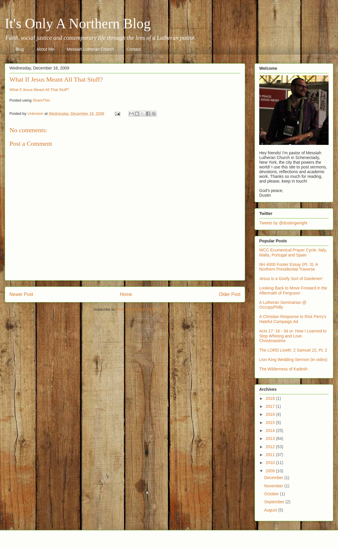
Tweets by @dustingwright (283, 223)
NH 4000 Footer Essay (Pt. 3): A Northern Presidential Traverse (288, 267)
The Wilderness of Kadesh (283, 369)
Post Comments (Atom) (136, 309)
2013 (271, 438)
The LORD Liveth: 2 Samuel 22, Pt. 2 (293, 350)
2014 (271, 430)
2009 (271, 470)
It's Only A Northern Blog (78, 23)
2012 (271, 446)
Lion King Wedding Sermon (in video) (293, 359)
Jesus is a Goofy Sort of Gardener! (291, 278)
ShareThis (41, 100)
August (271, 510)
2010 (271, 462)
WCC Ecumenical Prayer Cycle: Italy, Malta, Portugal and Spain (293, 252)
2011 (271, 454)
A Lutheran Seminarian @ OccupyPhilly (283, 305)
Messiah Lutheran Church (90, 49)
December (274, 477)
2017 (271, 406)
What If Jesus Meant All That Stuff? (39, 89)
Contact (133, 49)
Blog (20, 49)
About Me (45, 49)
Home (126, 294)
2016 (271, 414)
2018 (271, 398)
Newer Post (21, 294)
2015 (271, 422)
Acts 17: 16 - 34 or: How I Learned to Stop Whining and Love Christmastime (293, 336)
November (274, 486)
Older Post (229, 294)
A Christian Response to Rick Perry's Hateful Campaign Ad (292, 319)
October (272, 493)
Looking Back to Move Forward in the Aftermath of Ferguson (293, 290)
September (274, 501)
